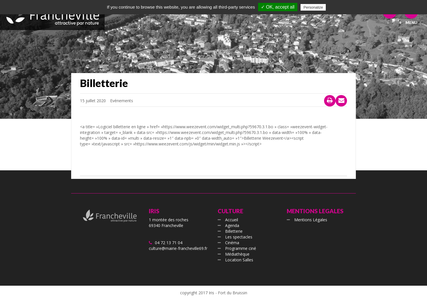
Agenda (232, 225)
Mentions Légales (310, 219)
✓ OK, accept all (278, 7)
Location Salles (239, 259)
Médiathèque (237, 254)
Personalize (313, 7)
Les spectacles (238, 237)
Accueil (231, 219)
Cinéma (232, 242)
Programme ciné (240, 248)
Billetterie (234, 231)
